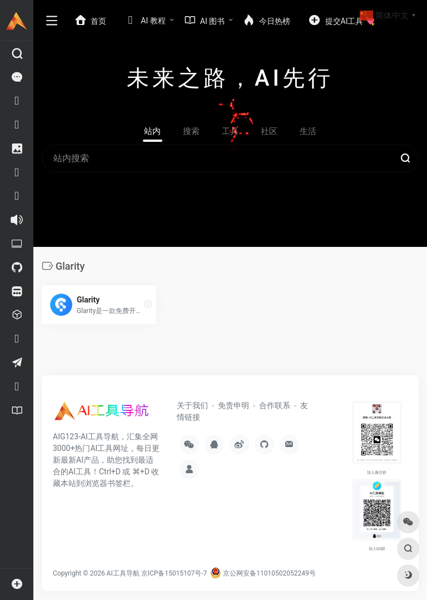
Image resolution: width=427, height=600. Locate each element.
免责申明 (233, 405)
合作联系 (274, 405)
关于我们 (192, 405)
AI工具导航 (123, 573)
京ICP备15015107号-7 (174, 573)
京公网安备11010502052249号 (262, 573)
